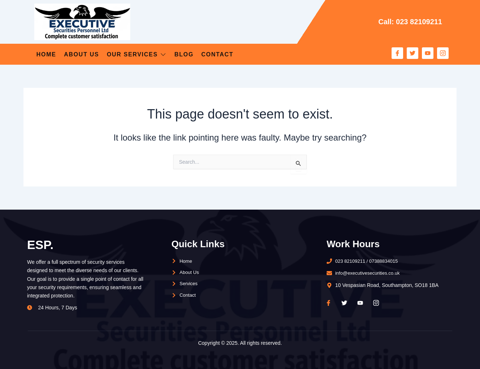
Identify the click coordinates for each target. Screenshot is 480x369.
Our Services (152, 54)
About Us (88, 54)
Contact (250, 54)
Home (44, 54)
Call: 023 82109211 (407, 21)
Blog (208, 54)
